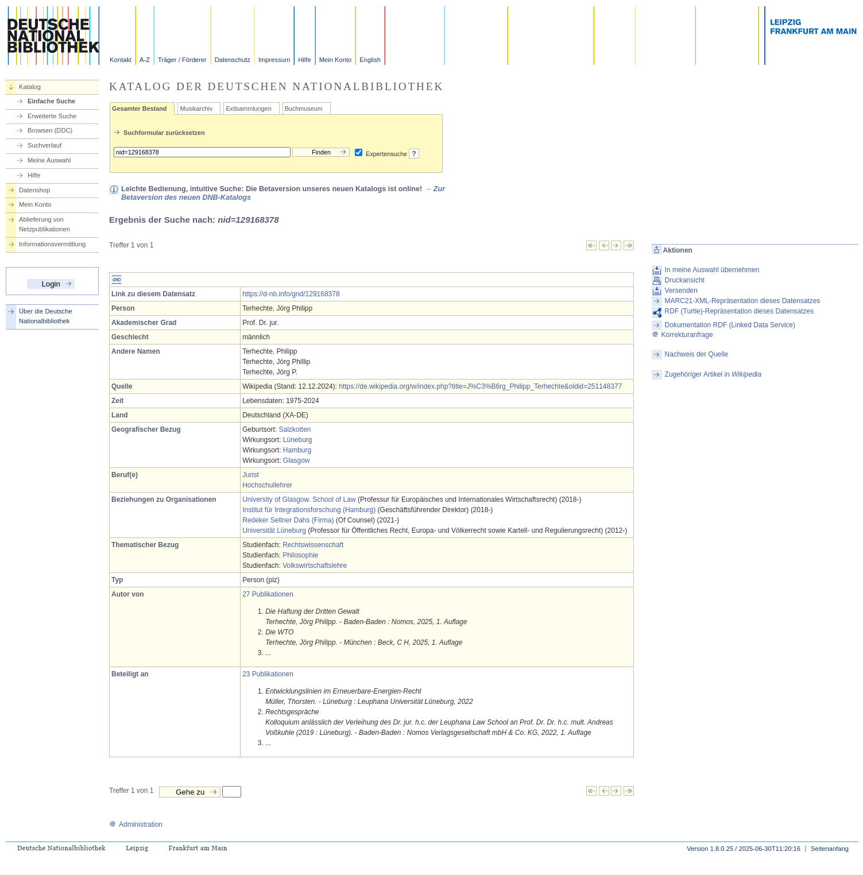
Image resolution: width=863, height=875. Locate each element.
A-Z (145, 59)
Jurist (250, 475)
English (370, 59)
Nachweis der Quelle (697, 354)
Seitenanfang (830, 848)
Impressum (274, 59)
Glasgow (296, 460)
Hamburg (297, 450)
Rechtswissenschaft (312, 545)
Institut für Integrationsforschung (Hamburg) (309, 510)
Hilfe (304, 59)
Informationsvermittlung (52, 244)
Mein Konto (335, 59)
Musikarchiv (196, 108)
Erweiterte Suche (52, 116)
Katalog (30, 86)
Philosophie (300, 555)
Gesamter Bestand (139, 108)
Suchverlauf (44, 145)
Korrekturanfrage (682, 335)
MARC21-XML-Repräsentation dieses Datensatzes (743, 301)
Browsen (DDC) (50, 130)
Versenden (681, 290)
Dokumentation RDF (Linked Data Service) (730, 325)
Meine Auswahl (49, 160)
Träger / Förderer (182, 59)
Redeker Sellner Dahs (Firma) (288, 520)
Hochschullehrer (267, 485)
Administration (135, 824)
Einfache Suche (51, 101)
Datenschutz (232, 59)
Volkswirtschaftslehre (314, 566)
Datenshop (34, 190)
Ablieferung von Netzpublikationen (44, 224)
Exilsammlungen (248, 108)
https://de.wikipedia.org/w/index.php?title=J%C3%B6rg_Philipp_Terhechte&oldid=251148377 (480, 386)
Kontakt (120, 59)
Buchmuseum (304, 108)
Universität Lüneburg (274, 530)
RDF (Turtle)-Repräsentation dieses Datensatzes (739, 311)
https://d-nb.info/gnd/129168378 (290, 294)
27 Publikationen (267, 594)
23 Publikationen (267, 674)
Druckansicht (685, 280)
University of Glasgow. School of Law (298, 499)
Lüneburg (297, 440)
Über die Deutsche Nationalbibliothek (45, 316)
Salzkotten (294, 429)
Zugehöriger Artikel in (713, 374)
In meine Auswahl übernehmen (712, 270)
